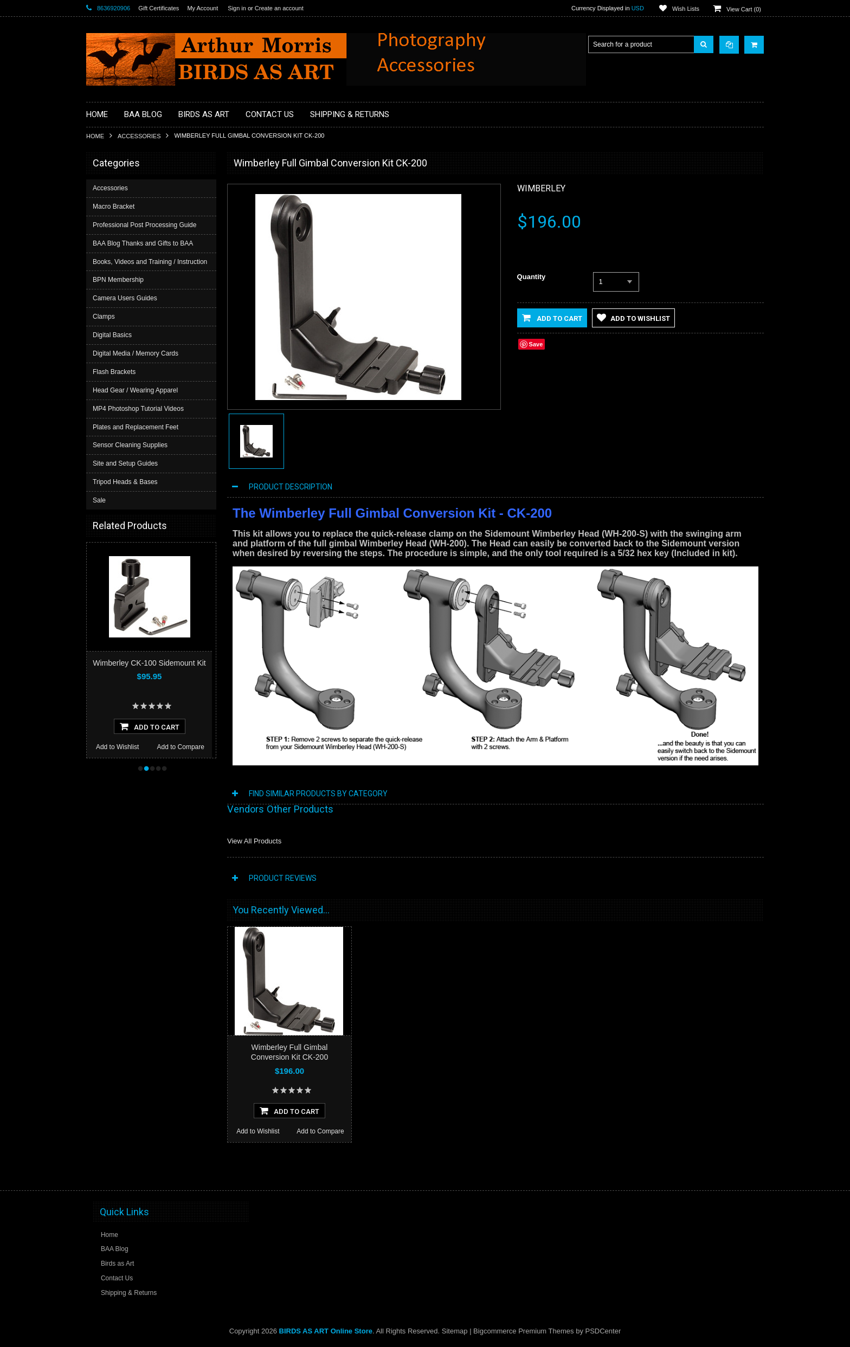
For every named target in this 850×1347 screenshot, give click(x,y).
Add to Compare (180, 747)
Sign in (237, 8)
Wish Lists (685, 8)
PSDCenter (603, 1331)
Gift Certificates (158, 8)
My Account (202, 8)
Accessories (139, 136)
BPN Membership (118, 279)
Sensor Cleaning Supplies (130, 445)
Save (536, 344)
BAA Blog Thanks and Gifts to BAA (143, 243)
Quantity (531, 277)
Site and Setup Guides (125, 463)
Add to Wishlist (117, 747)
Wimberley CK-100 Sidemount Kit (149, 663)
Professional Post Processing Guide (144, 225)
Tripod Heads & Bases (125, 482)
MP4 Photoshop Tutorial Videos (138, 409)
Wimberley (541, 188)
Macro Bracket (113, 206)
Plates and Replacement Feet (135, 427)
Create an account (279, 8)
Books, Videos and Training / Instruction (150, 262)
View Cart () (743, 9)
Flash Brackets (114, 372)
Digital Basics (112, 335)
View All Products (254, 841)
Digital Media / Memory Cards (135, 353)
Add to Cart (552, 318)
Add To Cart (149, 726)
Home (95, 136)
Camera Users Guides (125, 298)
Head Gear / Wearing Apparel (135, 390)
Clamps (104, 316)
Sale (99, 500)
